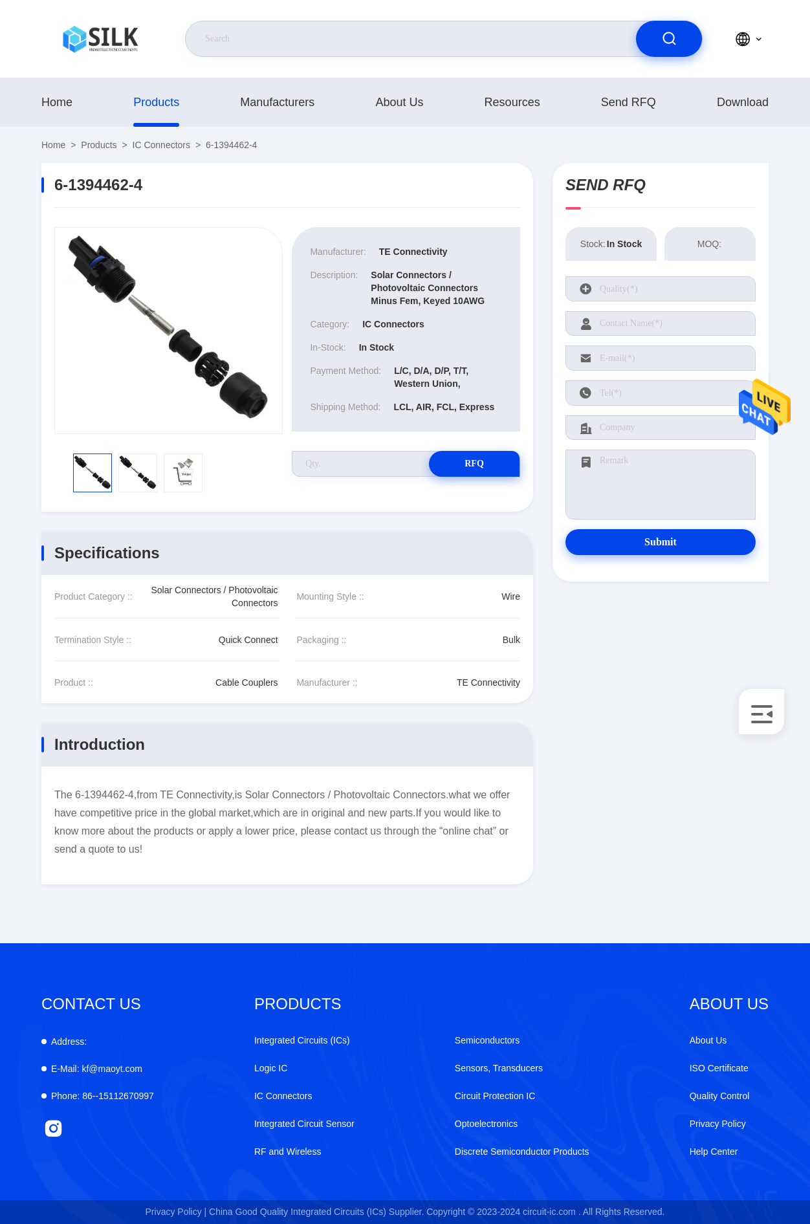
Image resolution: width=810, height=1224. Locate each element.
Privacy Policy (718, 1124)
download (743, 102)
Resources (512, 102)
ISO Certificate (719, 1068)
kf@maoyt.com (96, 1069)
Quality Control (720, 1096)
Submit (660, 541)
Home (56, 102)
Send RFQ (628, 102)
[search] (669, 39)
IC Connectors (161, 145)
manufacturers (277, 102)
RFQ (474, 463)
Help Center (714, 1151)
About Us (399, 102)
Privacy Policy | (176, 1212)
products (156, 102)
